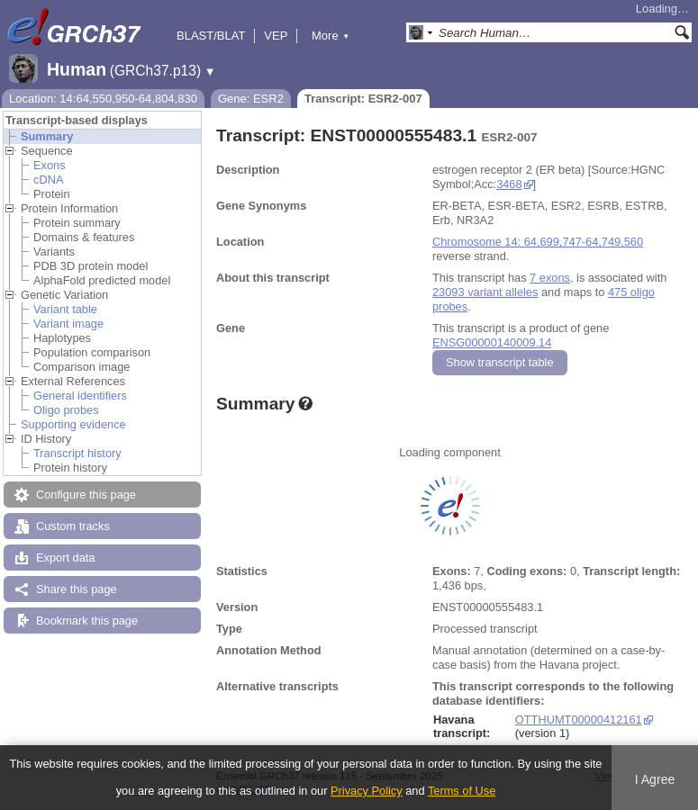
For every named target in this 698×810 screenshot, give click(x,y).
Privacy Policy (367, 790)
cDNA (48, 179)
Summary (47, 136)
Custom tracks (73, 526)
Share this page (76, 589)
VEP (275, 35)
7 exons (550, 277)
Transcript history (77, 453)
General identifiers (80, 395)
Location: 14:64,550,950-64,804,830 (103, 98)
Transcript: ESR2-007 (363, 98)
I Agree (655, 779)
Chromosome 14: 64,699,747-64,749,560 (537, 241)
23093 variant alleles (485, 292)
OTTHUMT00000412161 (578, 719)
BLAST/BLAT (211, 35)
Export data (65, 557)
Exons (49, 165)
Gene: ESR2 (251, 98)
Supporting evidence (73, 424)
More (330, 35)
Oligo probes (66, 410)
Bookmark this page (87, 620)
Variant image (68, 323)
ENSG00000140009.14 (491, 342)
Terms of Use (461, 790)
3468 (508, 184)
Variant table (65, 309)
